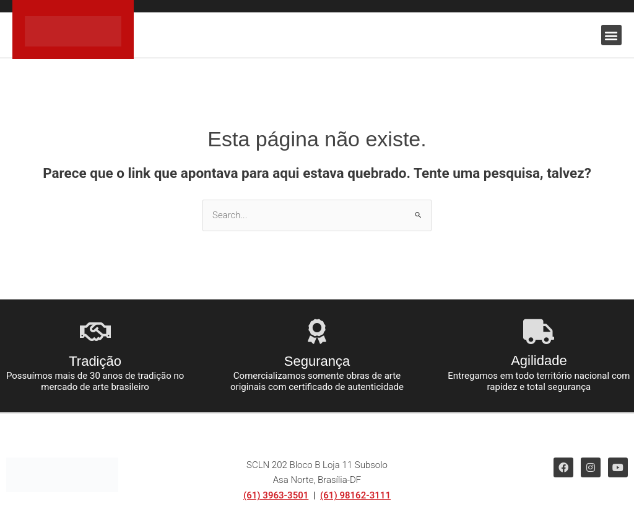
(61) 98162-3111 (355, 495)
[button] (611, 35)
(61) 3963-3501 (275, 495)
